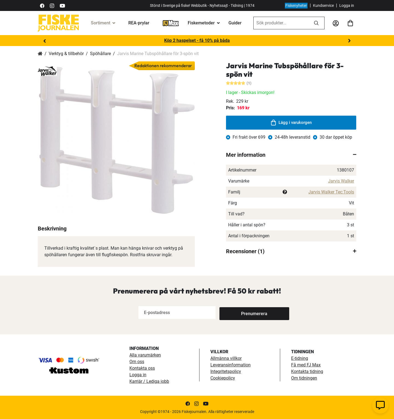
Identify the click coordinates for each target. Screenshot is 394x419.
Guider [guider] (235, 22)
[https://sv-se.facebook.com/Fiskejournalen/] (42, 5)
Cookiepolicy (222, 378)
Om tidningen (304, 378)
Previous (44, 41)
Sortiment (100, 22)
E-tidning (299, 358)
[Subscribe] (237, 312)
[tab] (291, 155)
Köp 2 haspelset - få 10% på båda (197, 40)
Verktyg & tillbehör (66, 53)
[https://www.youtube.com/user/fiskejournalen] (62, 5)
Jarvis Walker (341, 181)
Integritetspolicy (225, 371)
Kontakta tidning (307, 371)
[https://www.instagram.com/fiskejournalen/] (52, 5)
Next (349, 41)
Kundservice (323, 5)
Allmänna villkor (226, 358)
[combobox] (281, 23)
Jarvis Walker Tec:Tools (331, 192)
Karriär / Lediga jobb (149, 381)
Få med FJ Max (306, 364)
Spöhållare (100, 53)
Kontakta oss (142, 368)
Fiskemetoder (201, 22)
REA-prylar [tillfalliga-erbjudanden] (138, 22)
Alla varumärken (145, 355)
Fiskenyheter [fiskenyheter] (296, 5)
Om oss (136, 361)
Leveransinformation (230, 364)
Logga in (346, 5)
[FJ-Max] (171, 22)
